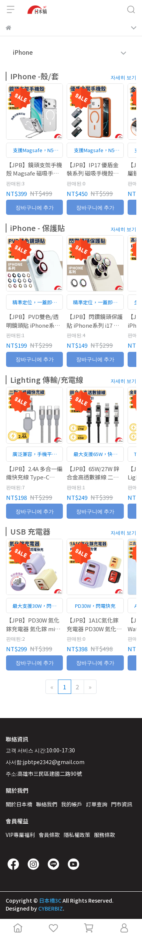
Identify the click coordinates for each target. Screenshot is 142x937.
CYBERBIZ (50, 908)
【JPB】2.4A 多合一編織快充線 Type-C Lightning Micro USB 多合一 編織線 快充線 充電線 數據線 (34, 472)
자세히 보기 (123, 77)
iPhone (23, 52)
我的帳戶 (71, 804)
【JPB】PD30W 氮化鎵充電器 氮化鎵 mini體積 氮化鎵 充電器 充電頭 (33, 624)
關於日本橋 (19, 804)
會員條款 (49, 834)
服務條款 (104, 834)
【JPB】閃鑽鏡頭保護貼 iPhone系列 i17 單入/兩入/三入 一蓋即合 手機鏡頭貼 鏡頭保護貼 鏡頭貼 (95, 321)
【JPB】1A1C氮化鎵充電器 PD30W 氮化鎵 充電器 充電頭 (94, 624)
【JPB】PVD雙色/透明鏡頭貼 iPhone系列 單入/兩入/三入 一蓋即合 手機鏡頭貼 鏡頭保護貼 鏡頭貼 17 (34, 321)
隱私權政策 (77, 834)
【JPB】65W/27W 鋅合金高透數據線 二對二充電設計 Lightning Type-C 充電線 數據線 (94, 472)
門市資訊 (121, 804)
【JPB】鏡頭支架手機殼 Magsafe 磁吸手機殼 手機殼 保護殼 (34, 169)
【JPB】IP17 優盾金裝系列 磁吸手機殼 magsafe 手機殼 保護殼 (93, 169)
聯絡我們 (46, 804)
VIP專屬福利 (20, 834)
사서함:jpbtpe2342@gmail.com (45, 762)
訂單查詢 (96, 804)
